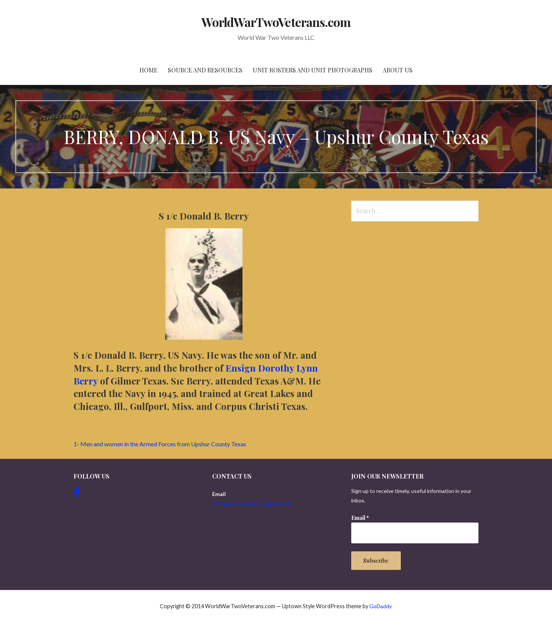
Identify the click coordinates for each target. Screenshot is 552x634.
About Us (398, 70)
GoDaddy (380, 606)
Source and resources (205, 70)
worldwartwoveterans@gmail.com (252, 503)
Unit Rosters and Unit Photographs (312, 70)
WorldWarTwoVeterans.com (276, 22)
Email (360, 517)
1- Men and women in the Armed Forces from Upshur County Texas (159, 443)
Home (148, 70)
